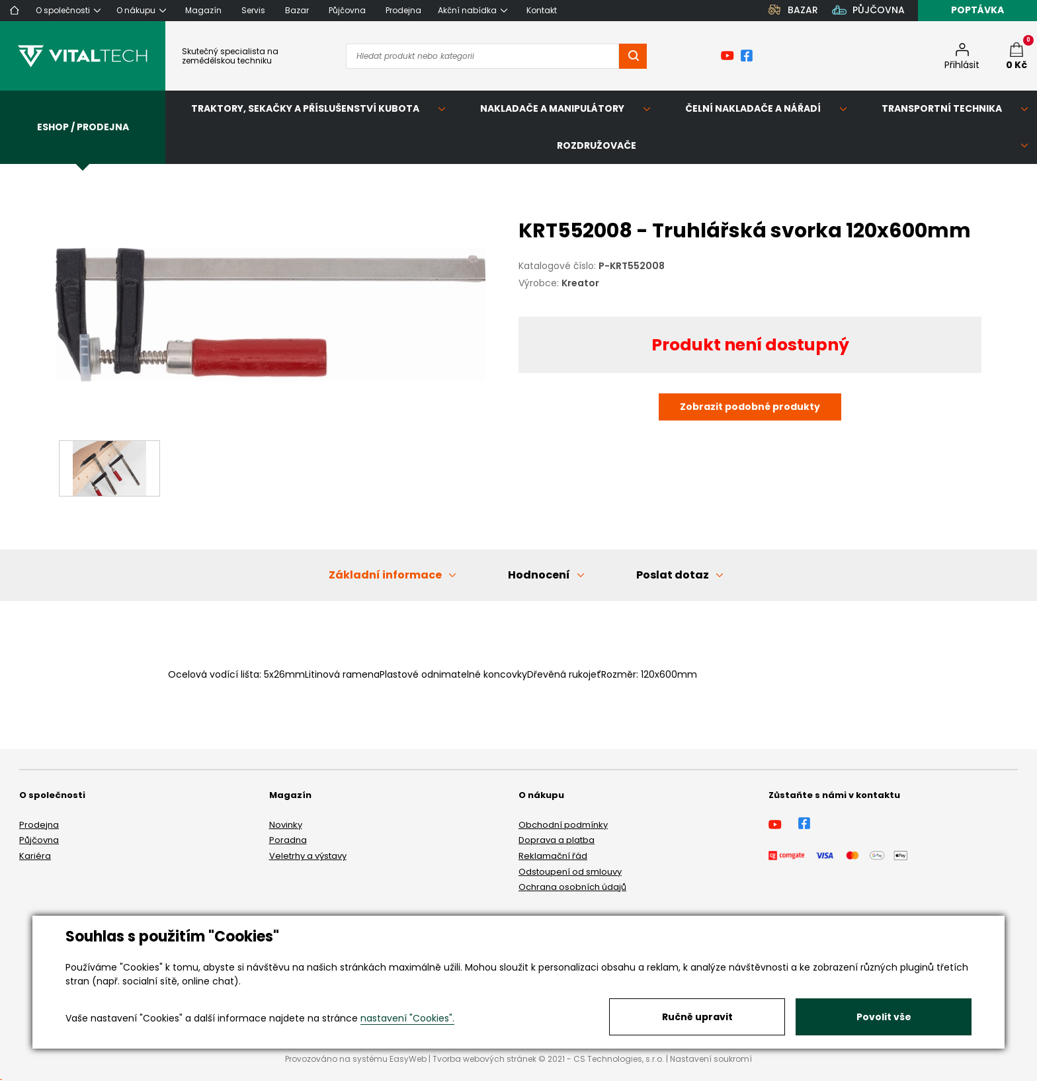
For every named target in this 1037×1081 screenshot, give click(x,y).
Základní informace (385, 574)
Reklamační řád (552, 856)
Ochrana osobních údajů (572, 887)
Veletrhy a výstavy (308, 856)
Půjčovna (39, 840)
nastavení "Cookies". (407, 1018)
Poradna (288, 840)
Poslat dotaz (672, 574)
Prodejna (39, 825)
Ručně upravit (697, 1016)
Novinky (285, 825)
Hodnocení (539, 574)
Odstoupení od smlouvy (570, 871)
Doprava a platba (556, 840)
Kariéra (35, 856)
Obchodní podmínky (563, 825)
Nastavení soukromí (711, 1058)
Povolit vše (883, 1016)
